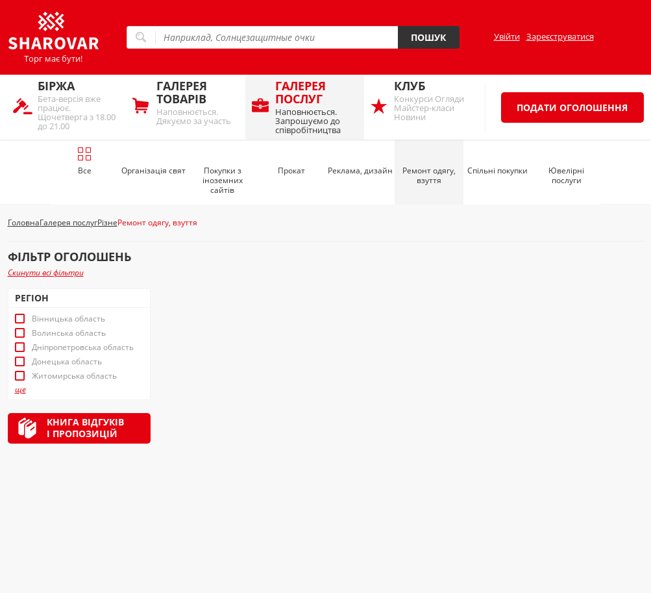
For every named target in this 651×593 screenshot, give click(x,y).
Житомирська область (74, 376)
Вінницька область (68, 319)
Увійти (507, 36)
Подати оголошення (572, 107)
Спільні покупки (497, 170)
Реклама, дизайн (360, 170)
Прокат (291, 170)
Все (85, 161)
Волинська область (69, 333)
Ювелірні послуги (566, 175)
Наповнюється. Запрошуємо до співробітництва (316, 107)
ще (20, 389)
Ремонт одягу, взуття (429, 175)
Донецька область (67, 362)
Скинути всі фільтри (46, 272)
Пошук (428, 37)
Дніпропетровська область (83, 347)
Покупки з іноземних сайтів (223, 180)
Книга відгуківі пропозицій (85, 428)
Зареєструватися (560, 36)
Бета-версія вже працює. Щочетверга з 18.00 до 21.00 (79, 105)
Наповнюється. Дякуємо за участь (197, 102)
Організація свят (153, 170)
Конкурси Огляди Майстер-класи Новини (435, 100)
